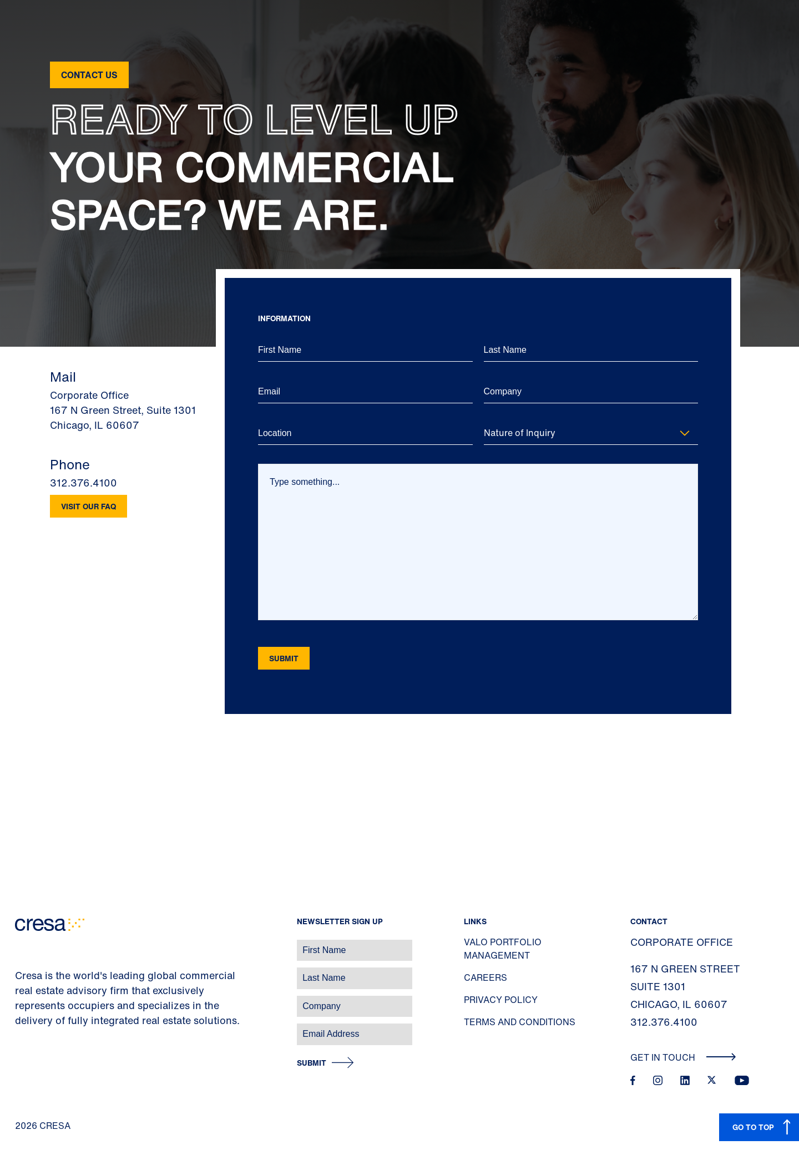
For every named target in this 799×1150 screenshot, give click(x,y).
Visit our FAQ (88, 506)
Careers (485, 977)
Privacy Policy (501, 999)
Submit (311, 1063)
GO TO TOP (753, 1127)
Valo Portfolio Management (503, 948)
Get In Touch (683, 1057)
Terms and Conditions (519, 1022)
